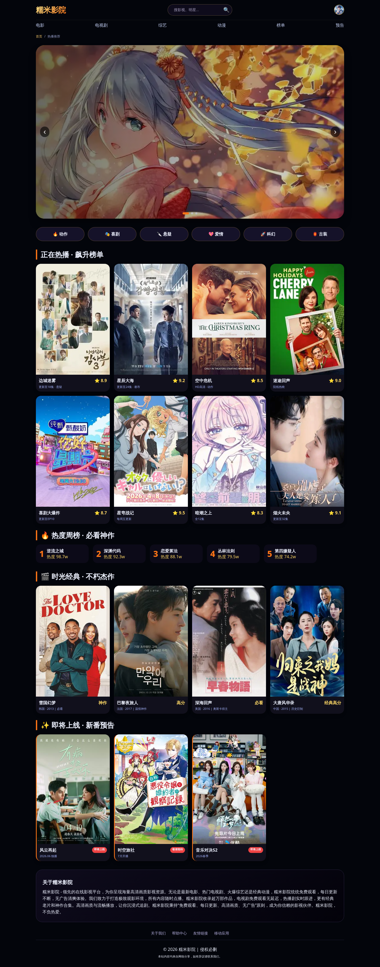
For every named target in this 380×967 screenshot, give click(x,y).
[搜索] (196, 10)
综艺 (162, 25)
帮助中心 (179, 933)
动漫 (221, 25)
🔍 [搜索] (226, 10)
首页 (39, 36)
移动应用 (221, 933)
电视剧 (101, 25)
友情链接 (200, 933)
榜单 (281, 25)
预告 (340, 25)
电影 (40, 25)
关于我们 (158, 933)
